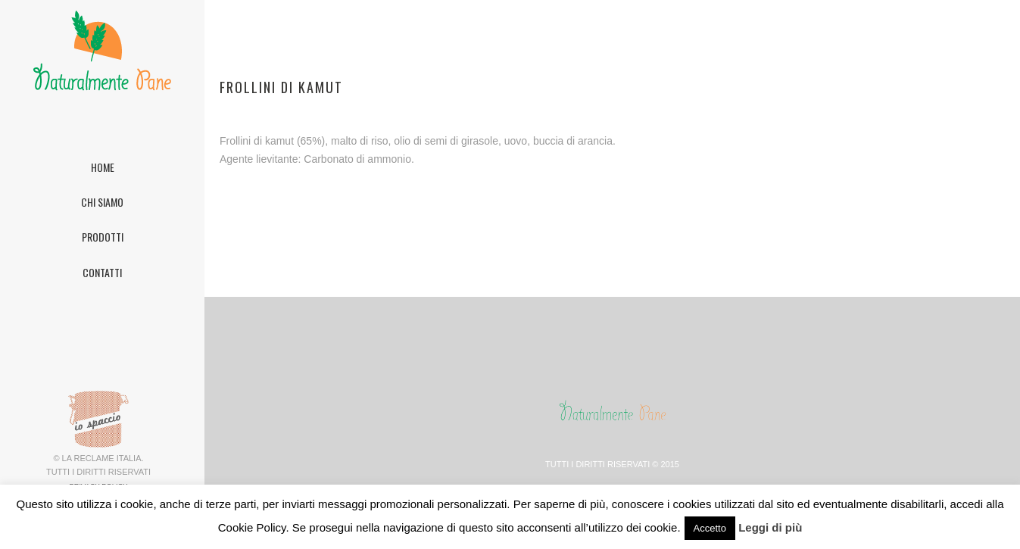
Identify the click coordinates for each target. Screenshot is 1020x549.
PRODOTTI (102, 237)
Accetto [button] (710, 528)
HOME (102, 167)
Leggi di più (770, 527)
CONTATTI (102, 272)
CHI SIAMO (102, 202)
